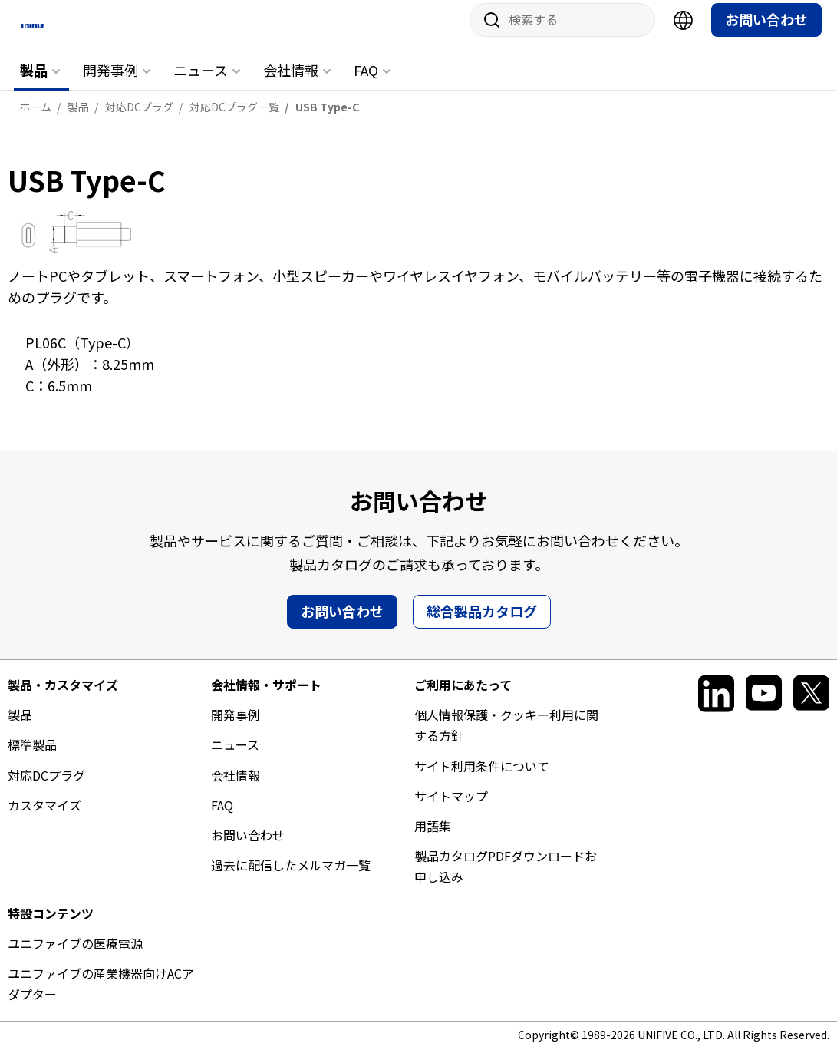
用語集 (432, 838)
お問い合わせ (766, 31)
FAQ (366, 82)
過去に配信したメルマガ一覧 (291, 877)
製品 (34, 82)
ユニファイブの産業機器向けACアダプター (101, 995)
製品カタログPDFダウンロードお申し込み (505, 878)
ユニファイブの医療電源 (75, 955)
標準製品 (32, 757)
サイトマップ (451, 807)
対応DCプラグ (46, 786)
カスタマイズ (44, 816)
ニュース (200, 82)
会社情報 (290, 82)
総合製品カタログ (482, 623)
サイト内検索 (486, 32)
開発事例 (110, 82)
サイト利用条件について (481, 777)
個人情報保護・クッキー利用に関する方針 (506, 737)
